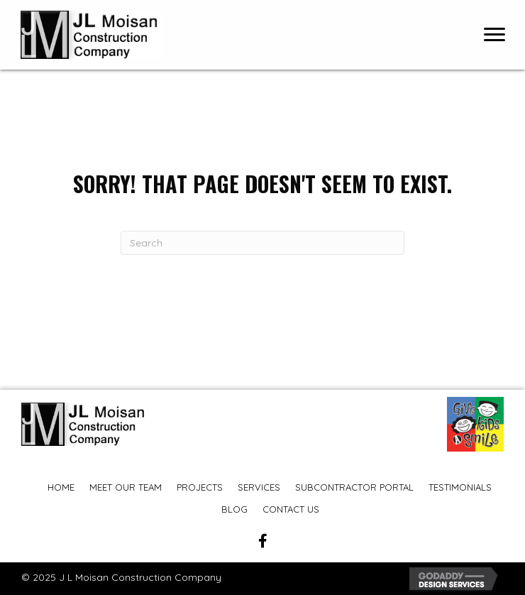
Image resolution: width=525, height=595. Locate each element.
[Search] (262, 243)
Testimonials (460, 487)
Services (259, 487)
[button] (262, 541)
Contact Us (290, 509)
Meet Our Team (125, 487)
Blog (234, 509)
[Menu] (494, 35)
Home (61, 487)
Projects (200, 487)
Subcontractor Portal (354, 487)
